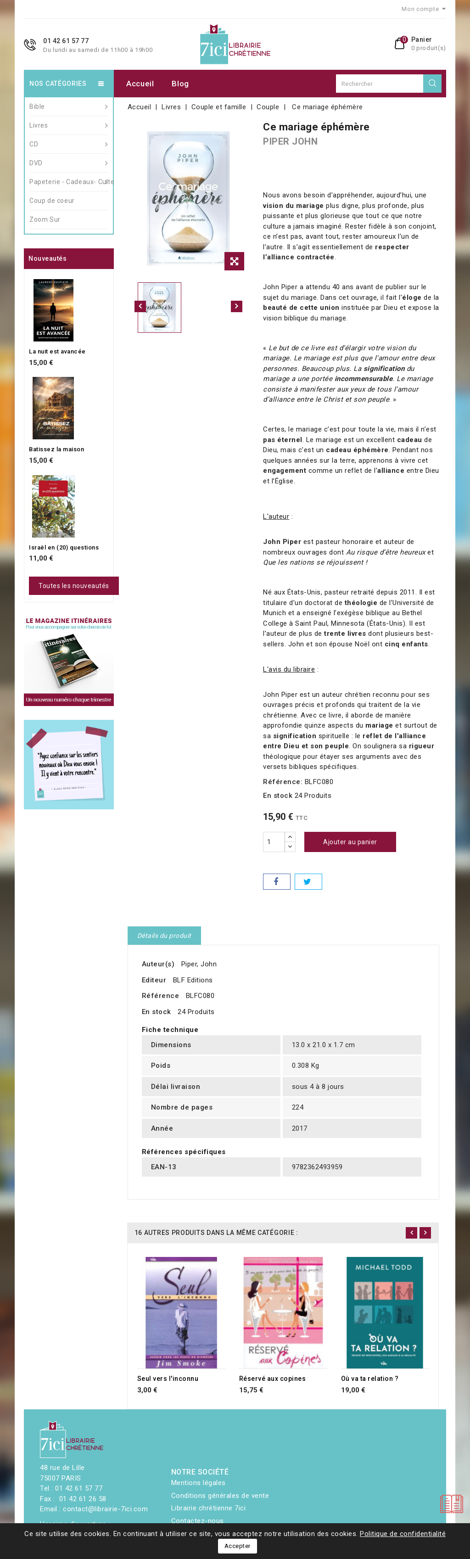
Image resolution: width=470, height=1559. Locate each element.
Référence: (282, 782)
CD (68, 144)
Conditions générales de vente (220, 1496)
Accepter (237, 1545)
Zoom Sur (45, 219)
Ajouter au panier (350, 842)
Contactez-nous (197, 1521)
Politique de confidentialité (403, 1534)
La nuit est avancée (57, 351)
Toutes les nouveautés (74, 585)
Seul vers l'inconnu (168, 1378)
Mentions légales (198, 1483)
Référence (160, 996)
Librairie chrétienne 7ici (208, 1508)
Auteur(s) (158, 964)
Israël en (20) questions (64, 547)
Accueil (140, 83)
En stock (277, 795)
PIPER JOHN (290, 141)
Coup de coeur (52, 200)
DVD (68, 163)
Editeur (154, 980)
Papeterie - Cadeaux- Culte (68, 182)
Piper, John (199, 964)
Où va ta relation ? (370, 1378)
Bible (68, 106)
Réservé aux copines (272, 1378)
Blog (180, 83)
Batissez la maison (56, 449)
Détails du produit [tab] (164, 935)
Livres (68, 125)
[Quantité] (274, 842)
